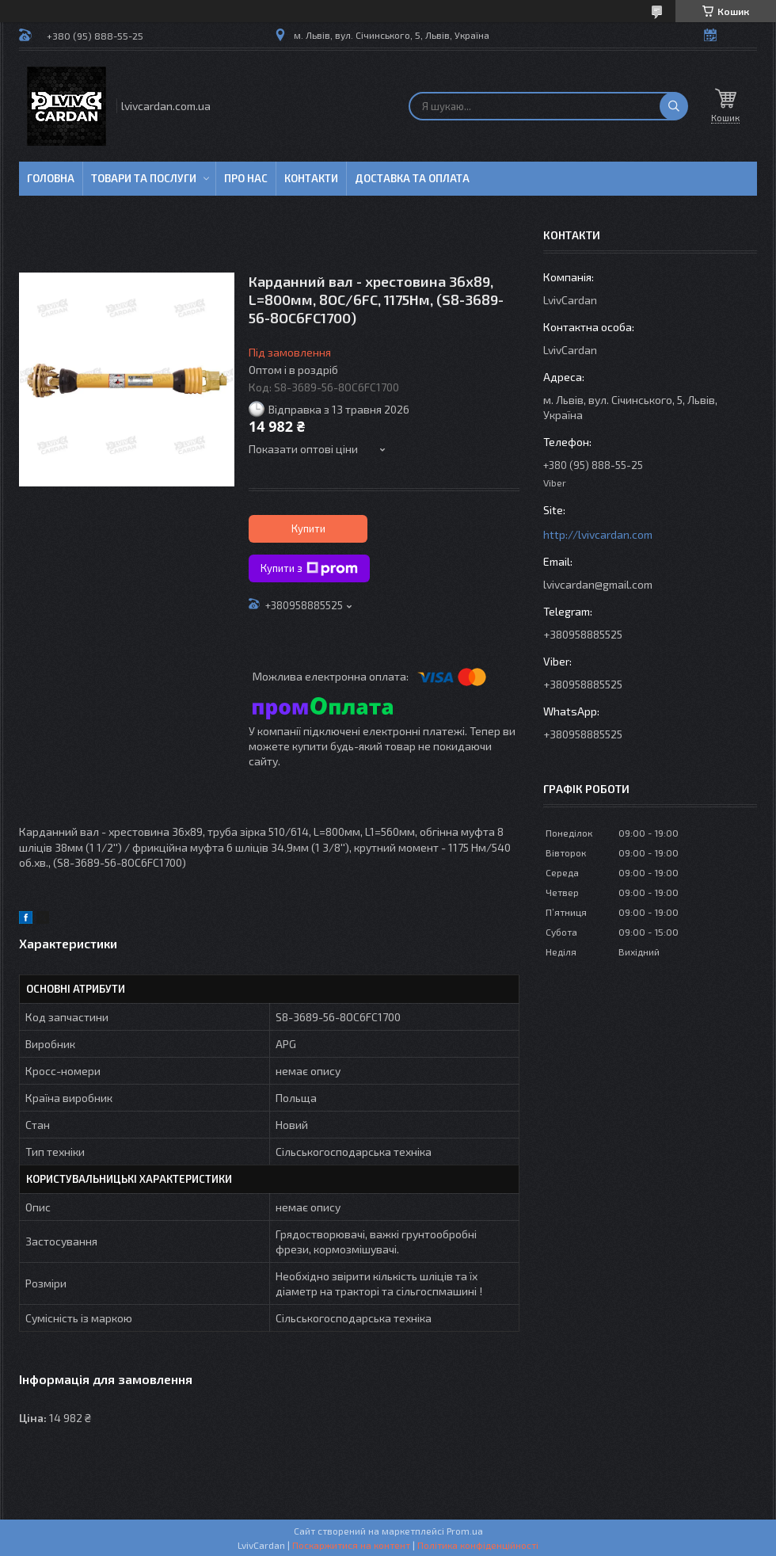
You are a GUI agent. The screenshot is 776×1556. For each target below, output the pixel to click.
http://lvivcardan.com (597, 534)
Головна (50, 178)
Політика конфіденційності (477, 1544)
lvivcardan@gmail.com (597, 584)
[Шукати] (674, 106)
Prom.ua (465, 1530)
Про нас (246, 178)
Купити (308, 528)
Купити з (309, 569)
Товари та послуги (143, 178)
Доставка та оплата (412, 178)
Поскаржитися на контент (351, 1544)
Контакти (311, 178)
